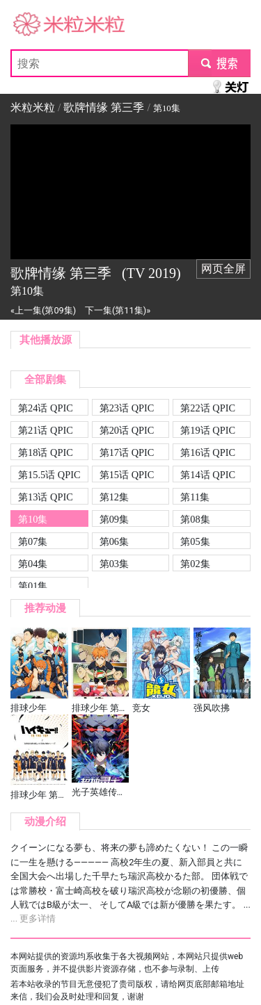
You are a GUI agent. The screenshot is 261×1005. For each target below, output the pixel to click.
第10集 (32, 519)
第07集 (32, 541)
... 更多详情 (33, 918)
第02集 (194, 563)
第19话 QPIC (207, 430)
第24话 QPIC (45, 408)
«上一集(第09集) (43, 310)
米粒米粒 (32, 24)
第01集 (32, 585)
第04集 (32, 563)
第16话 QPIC (207, 452)
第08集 (194, 519)
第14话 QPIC (207, 474)
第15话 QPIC (127, 474)
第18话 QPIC (45, 452)
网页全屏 (223, 268)
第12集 (114, 496)
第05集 (194, 541)
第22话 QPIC (207, 408)
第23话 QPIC (127, 408)
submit (219, 63)
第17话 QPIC (127, 452)
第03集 (114, 563)
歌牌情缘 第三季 (103, 107)
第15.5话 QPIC (49, 474)
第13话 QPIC (45, 496)
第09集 (114, 519)
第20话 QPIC (127, 430)
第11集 (194, 496)
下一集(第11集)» (117, 310)
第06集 (114, 541)
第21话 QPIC (45, 430)
